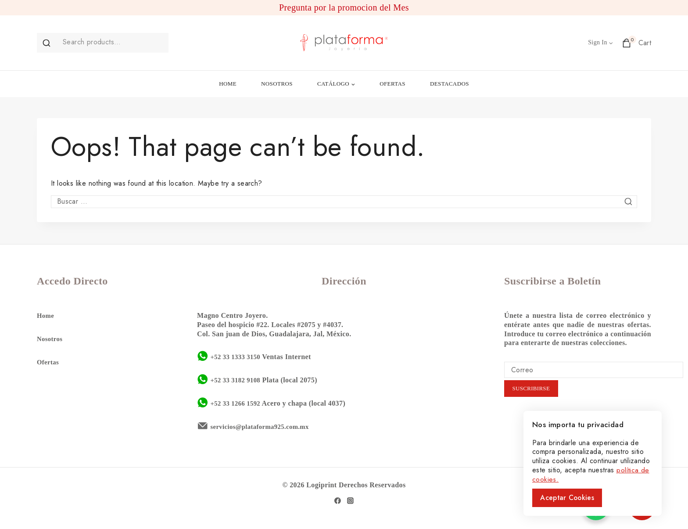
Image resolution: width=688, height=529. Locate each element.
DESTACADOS (449, 83)
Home (46, 314)
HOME (227, 83)
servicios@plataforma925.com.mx (263, 425)
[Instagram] (351, 500)
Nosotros (50, 338)
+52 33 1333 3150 (237, 356)
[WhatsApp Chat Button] (596, 507)
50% (631, 507)
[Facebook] (337, 500)
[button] (610, 42)
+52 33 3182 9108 (237, 379)
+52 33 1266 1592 (237, 402)
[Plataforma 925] (344, 42)
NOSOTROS (277, 83)
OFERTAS (392, 83)
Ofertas (49, 361)
